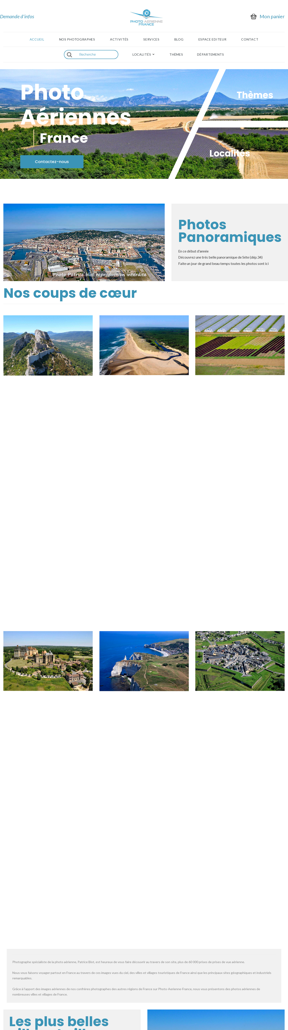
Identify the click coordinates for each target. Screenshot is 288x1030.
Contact (249, 39)
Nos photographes (77, 39)
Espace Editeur (212, 39)
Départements (210, 54)
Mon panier (272, 16)
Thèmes (176, 54)
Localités (142, 54)
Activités (119, 39)
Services (151, 39)
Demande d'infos (17, 16)
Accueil (37, 39)
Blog (179, 39)
